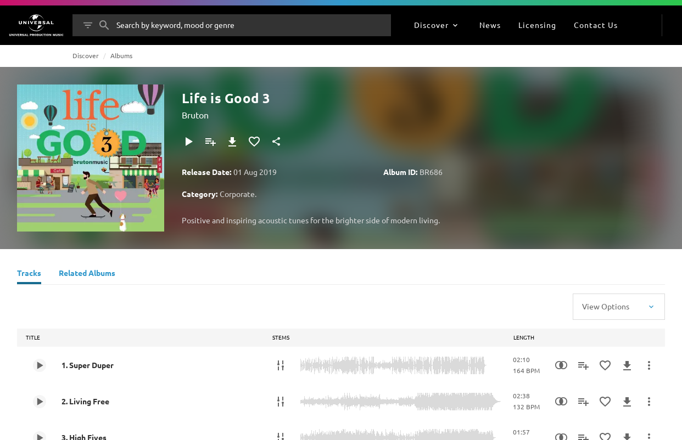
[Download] (232, 141)
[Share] (276, 141)
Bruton (195, 114)
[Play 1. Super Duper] (39, 365)
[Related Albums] (87, 274)
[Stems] (280, 365)
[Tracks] (29, 274)
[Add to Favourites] (254, 141)
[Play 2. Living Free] (39, 401)
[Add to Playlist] (210, 141)
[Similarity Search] (561, 365)
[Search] (104, 25)
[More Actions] (649, 365)
